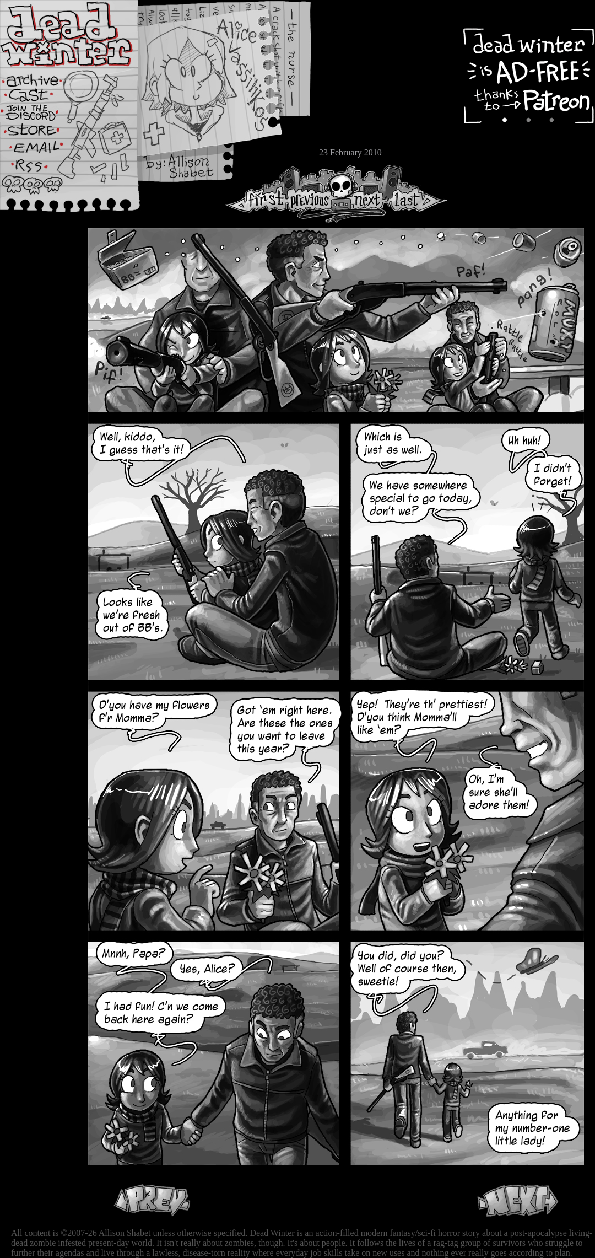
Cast (41, 98)
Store (41, 133)
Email (41, 151)
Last (417, 194)
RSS (41, 171)
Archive (41, 79)
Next (364, 194)
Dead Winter (82, 34)
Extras (41, 116)
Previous (314, 194)
